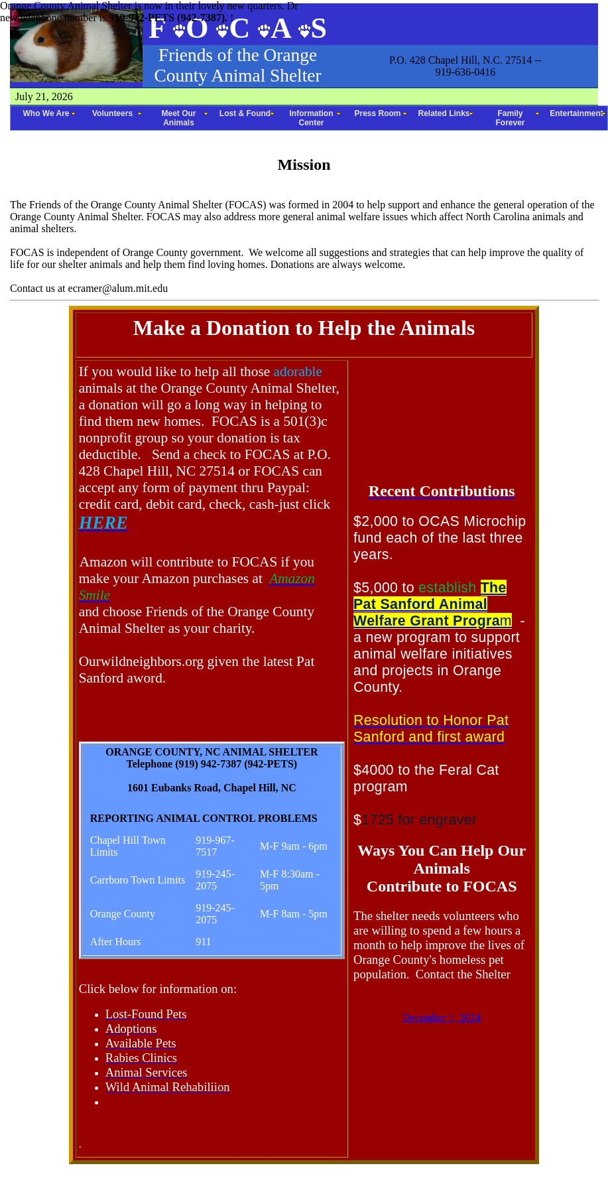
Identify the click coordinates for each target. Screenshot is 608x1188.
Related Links (443, 113)
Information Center (312, 118)
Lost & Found (245, 113)
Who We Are (46, 113)
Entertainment (576, 113)
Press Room (377, 113)
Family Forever (509, 118)
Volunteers (112, 113)
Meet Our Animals (178, 118)
